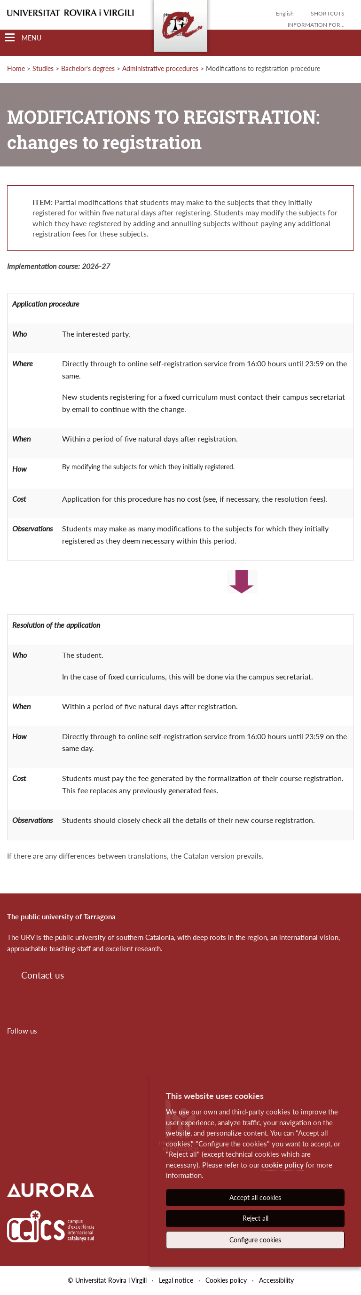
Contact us (42, 975)
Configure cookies (255, 1240)
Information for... (316, 24)
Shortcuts (328, 13)
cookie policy (282, 1165)
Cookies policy (226, 1280)
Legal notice (176, 1280)
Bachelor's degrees (88, 68)
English (285, 13)
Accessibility (276, 1280)
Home (16, 68)
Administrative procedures (160, 68)
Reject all (255, 1218)
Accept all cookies (255, 1197)
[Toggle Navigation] (23, 38)
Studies (43, 68)
